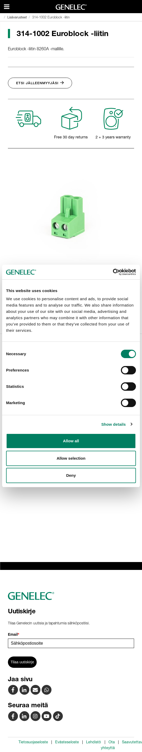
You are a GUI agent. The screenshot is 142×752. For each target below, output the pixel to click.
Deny (71, 475)
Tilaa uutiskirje (22, 662)
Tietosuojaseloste (33, 742)
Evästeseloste (67, 742)
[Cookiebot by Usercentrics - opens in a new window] (113, 272)
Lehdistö (93, 742)
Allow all (71, 441)
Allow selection (70, 458)
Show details (113, 424)
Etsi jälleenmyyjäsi (40, 83)
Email (13, 634)
